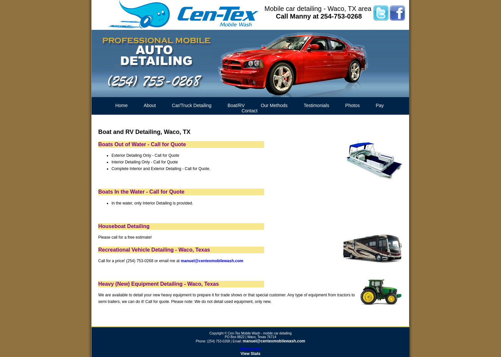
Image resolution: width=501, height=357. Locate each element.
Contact (249, 110)
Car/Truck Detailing (191, 105)
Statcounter (251, 349)
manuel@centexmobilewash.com (212, 261)
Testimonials (316, 105)
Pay (380, 105)
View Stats (250, 353)
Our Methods (274, 105)
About (150, 105)
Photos (352, 105)
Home (121, 105)
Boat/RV (236, 105)
